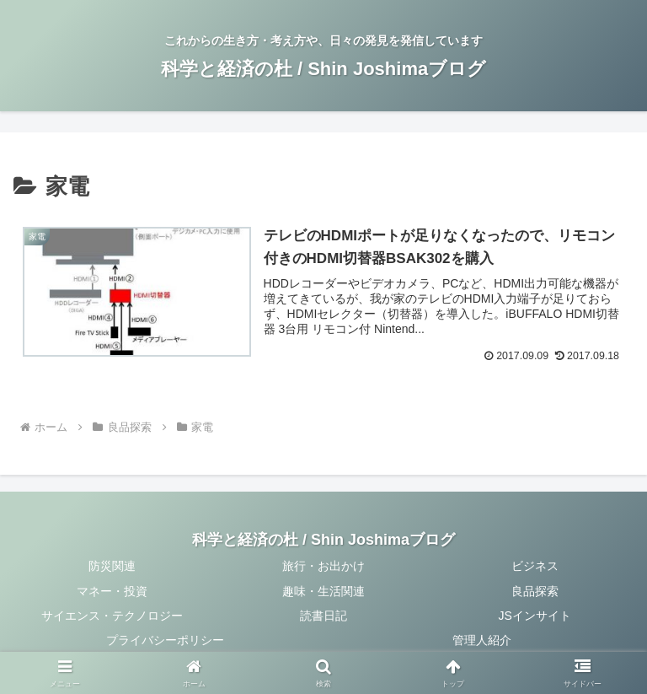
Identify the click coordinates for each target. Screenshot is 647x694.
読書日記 (323, 615)
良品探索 (535, 591)
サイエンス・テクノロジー (112, 615)
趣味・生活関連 (323, 591)
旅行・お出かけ (323, 566)
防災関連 (112, 566)
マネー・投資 (112, 591)
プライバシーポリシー (165, 640)
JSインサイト (535, 615)
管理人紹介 (481, 640)
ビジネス (535, 566)
